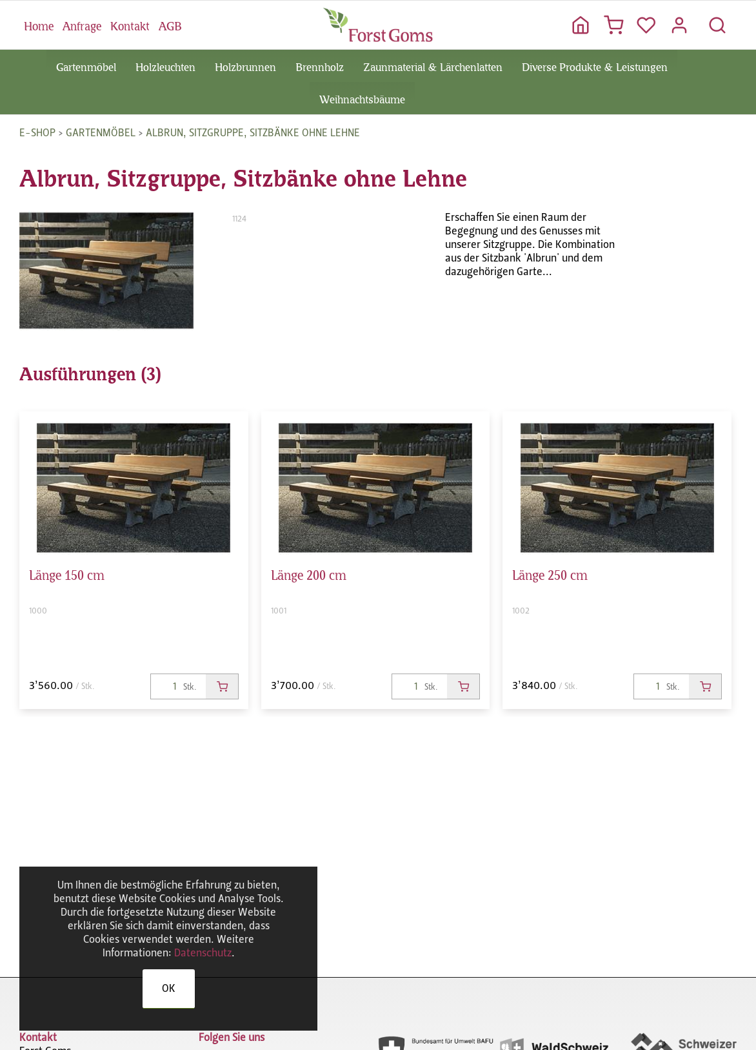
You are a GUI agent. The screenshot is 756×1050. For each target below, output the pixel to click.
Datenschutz (203, 953)
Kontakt (130, 24)
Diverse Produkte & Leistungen (595, 66)
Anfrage (82, 24)
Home (39, 24)
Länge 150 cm (66, 573)
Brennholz (319, 66)
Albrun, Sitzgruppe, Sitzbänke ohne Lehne (253, 132)
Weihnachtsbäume (362, 98)
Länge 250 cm (550, 573)
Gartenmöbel (86, 66)
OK (168, 988)
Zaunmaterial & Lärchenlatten (432, 66)
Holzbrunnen (245, 66)
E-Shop (37, 132)
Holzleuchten (165, 66)
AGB (170, 24)
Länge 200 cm (308, 573)
